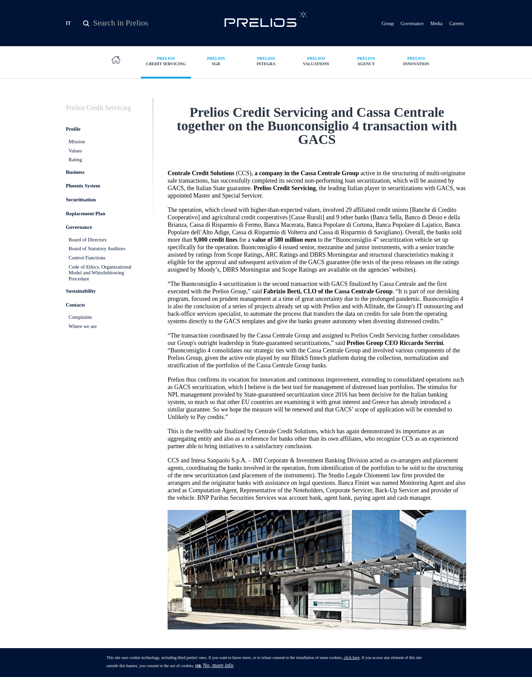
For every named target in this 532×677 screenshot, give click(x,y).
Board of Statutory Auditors (97, 248)
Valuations (316, 61)
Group (388, 23)
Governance (412, 23)
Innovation (416, 61)
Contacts (75, 305)
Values (75, 150)
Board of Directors (88, 239)
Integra (266, 61)
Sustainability (81, 291)
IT (68, 23)
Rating (75, 159)
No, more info (218, 667)
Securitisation (81, 199)
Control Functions (87, 257)
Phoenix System (83, 185)
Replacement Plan (85, 213)
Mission (77, 141)
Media (436, 23)
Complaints (80, 317)
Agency (366, 61)
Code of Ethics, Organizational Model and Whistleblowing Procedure (100, 272)
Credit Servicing (166, 61)
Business (75, 172)
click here (352, 659)
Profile (73, 129)
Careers (456, 23)
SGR (216, 61)
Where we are (83, 326)
